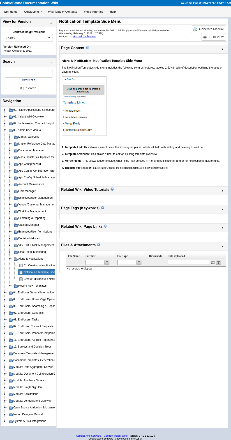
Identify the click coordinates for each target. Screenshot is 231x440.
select (49, 37)
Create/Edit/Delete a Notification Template (49, 279)
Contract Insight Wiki (115, 435)
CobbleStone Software (88, 435)
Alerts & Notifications (84, 36)
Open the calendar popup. (212, 262)
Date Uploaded (176, 256)
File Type (122, 256)
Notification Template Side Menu (43, 272)
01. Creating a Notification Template (45, 265)
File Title (90, 256)
